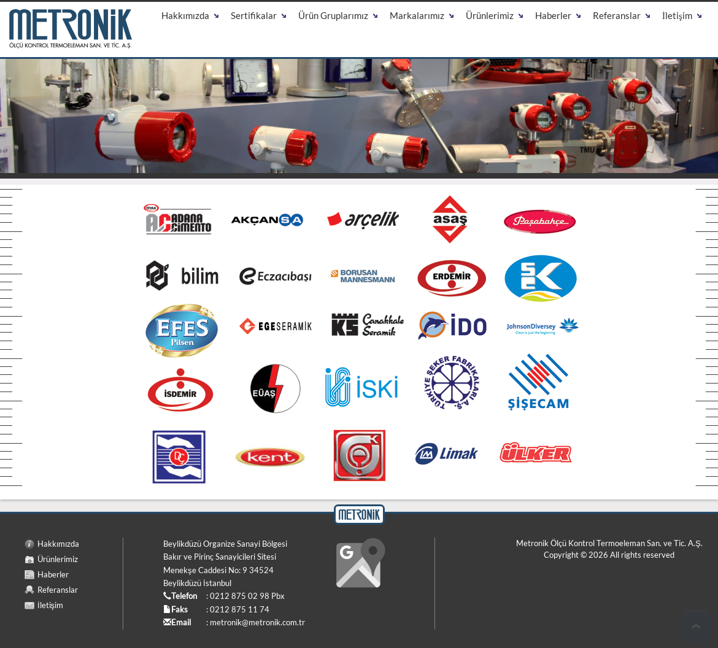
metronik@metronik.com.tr (257, 622)
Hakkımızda (58, 544)
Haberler (53, 574)
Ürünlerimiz (57, 559)
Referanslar (57, 590)
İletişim (50, 605)
